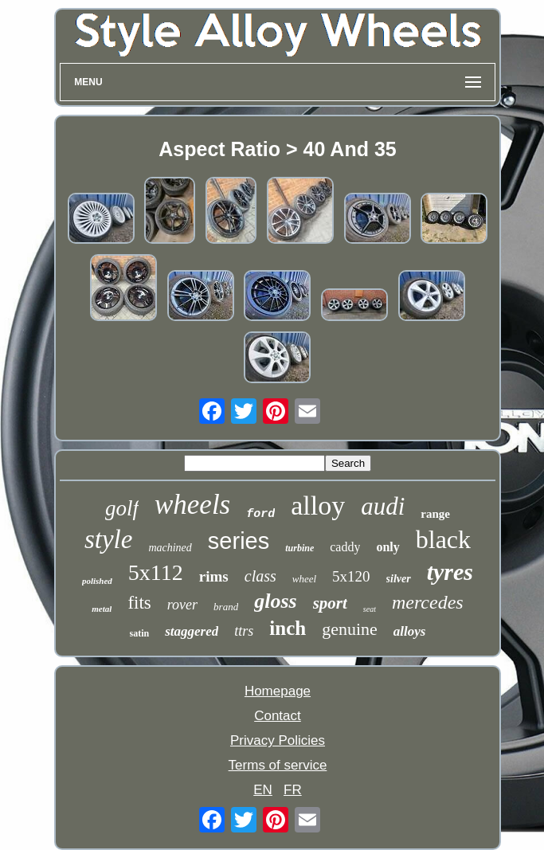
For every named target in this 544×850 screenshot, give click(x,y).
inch (287, 628)
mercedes (428, 602)
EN (262, 789)
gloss (275, 601)
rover (182, 605)
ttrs (243, 631)
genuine (350, 629)
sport (330, 603)
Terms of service (278, 765)
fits (139, 603)
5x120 (351, 576)
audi (383, 506)
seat (369, 609)
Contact (277, 715)
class (260, 576)
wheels (192, 504)
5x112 (155, 572)
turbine (299, 548)
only (387, 547)
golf (122, 508)
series (238, 541)
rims (214, 576)
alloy (318, 505)
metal (102, 608)
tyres (450, 571)
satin (140, 633)
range (435, 513)
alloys (409, 631)
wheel (304, 579)
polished (97, 581)
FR (293, 789)
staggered (191, 631)
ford (260, 514)
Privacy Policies (277, 740)
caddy (345, 547)
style (108, 539)
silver (398, 579)
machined (169, 548)
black (443, 539)
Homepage (278, 691)
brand (225, 607)
